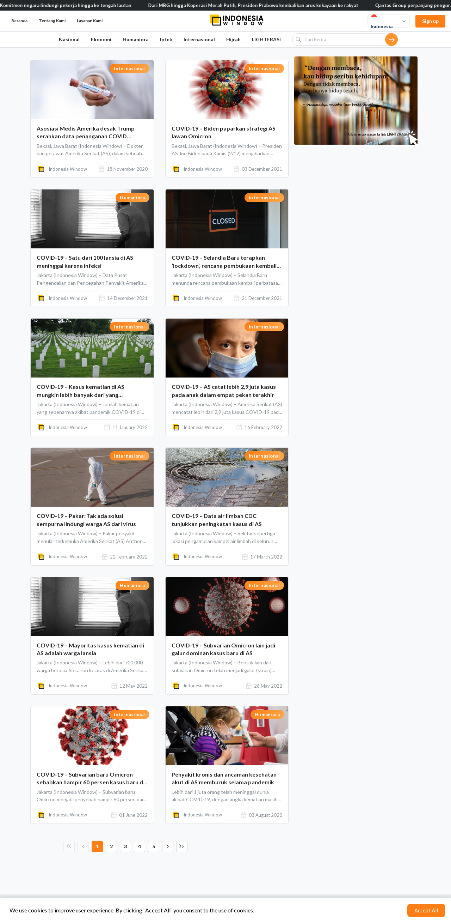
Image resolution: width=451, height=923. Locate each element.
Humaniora (136, 39)
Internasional (199, 39)
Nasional (69, 39)
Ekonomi (101, 39)
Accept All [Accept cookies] (426, 910)
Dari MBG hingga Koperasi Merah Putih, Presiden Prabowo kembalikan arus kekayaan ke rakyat (259, 5)
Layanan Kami (90, 20)
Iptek (166, 39)
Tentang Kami (52, 20)
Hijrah (233, 39)
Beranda (19, 20)
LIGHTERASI (266, 39)
